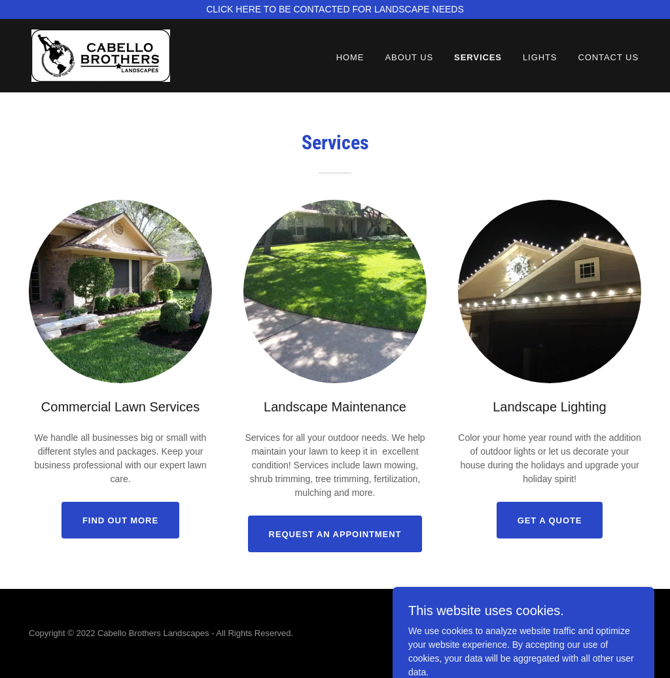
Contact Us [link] (608, 57)
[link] (100, 55)
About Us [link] (409, 57)
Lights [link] (540, 57)
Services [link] (478, 57)
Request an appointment (335, 534)
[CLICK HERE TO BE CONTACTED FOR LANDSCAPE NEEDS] (335, 9)
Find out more (120, 520)
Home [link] (350, 57)
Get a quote (550, 520)
